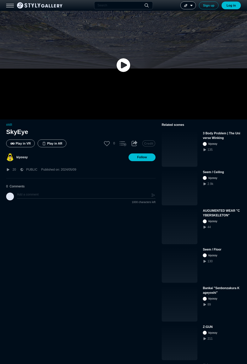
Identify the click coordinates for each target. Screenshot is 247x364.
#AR (9, 124)
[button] (107, 143)
